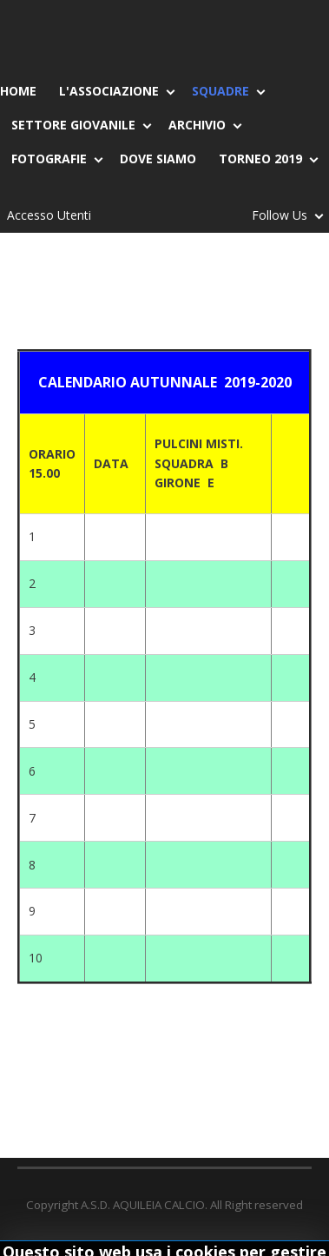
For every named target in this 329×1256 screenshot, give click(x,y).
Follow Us (283, 218)
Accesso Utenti (49, 215)
